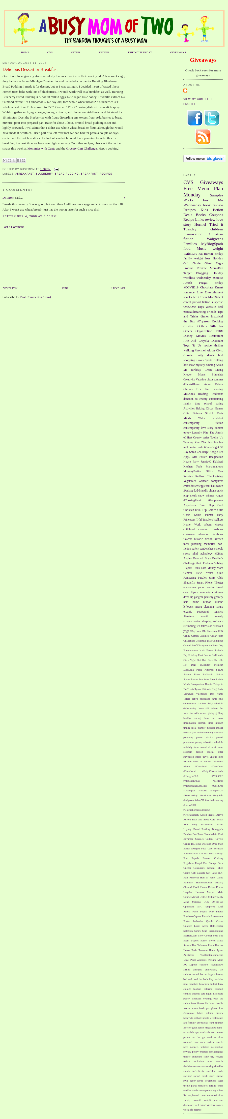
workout (218, 626)
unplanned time (196, 1095)
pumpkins (197, 1056)
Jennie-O (206, 461)
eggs (201, 486)
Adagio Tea (216, 452)
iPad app (188, 490)
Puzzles (202, 577)
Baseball (198, 558)
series (197, 621)
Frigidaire (188, 863)
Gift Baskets (198, 872)
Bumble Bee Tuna (193, 834)
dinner (204, 316)
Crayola (204, 340)
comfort (219, 989)
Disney (188, 336)
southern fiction (193, 751)
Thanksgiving (215, 476)
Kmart (219, 287)
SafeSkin (188, 931)
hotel (199, 1018)
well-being (200, 1105)
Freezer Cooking (212, 858)
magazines (210, 1027)
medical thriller (215, 727)
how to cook (213, 718)
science (187, 621)
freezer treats (190, 1008)
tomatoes (203, 1085)
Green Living (214, 370)
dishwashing (189, 708)
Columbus (217, 640)
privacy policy (191, 1051)
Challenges (189, 640)
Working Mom (215, 960)
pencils (219, 1042)
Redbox (199, 476)
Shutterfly (189, 582)
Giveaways (211, 182)
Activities (189, 408)
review (210, 219)
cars (185, 592)
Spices (219, 674)
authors (187, 974)
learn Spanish (216, 1022)
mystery (200, 365)
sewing (209, 1066)
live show (189, 365)
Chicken (188, 389)
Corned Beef (190, 645)
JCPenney (205, 664)
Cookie (188, 355)
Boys (208, 558)
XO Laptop (190, 964)
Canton (195, 635)
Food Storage (216, 853)
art (221, 969)
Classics (199, 839)
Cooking (217, 321)
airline (186, 969)
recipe (208, 345)
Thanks (208, 684)
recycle (219, 1056)
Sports (208, 360)
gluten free (217, 1008)
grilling (219, 713)
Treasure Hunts (207, 950)
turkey (187, 432)
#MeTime (218, 780)
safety (195, 548)
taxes (220, 1080)
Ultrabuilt (188, 693)
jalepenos (218, 1018)
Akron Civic (215, 350)
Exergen (195, 848)
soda (220, 1071)
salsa (202, 1066)
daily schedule (215, 703)
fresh (201, 1008)
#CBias (219, 553)
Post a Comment (13, 227)
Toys (201, 307)
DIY (198, 389)
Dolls (197, 568)
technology (206, 553)
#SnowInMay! (190, 795)
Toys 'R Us (192, 345)
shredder (218, 1066)
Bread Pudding (67, 173)
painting (187, 1042)
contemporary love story (198, 428)
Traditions (217, 394)
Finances (188, 853)
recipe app (197, 742)
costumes (217, 592)
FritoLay (192, 655)
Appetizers (189, 505)
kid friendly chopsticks (195, 1022)
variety (187, 1100)
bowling (210, 587)
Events (209, 650)
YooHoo (203, 964)
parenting (188, 737)
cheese (219, 524)
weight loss (202, 258)
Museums (189, 394)
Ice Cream (200, 297)
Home (64, 288)
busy (220, 984)
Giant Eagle (213, 263)
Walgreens (215, 239)
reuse (209, 1061)
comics (187, 993)
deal (220, 307)
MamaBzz (216, 268)
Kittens (203, 887)
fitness (200, 1003)
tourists (196, 1090)
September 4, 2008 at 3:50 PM (29, 216)
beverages (205, 698)
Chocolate (206, 287)
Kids (204, 210)
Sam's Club (216, 577)
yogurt (219, 495)
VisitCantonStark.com (211, 955)
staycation (188, 756)
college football (192, 989)
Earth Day (217, 645)
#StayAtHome (191, 384)
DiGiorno (196, 843)
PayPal (203, 911)
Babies (219, 384)
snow (201, 495)
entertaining (216, 399)
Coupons (216, 215)
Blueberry (44, 173)
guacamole (189, 1013)
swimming (189, 626)
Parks (195, 911)
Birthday (196, 370)
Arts (194, 457)
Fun (207, 389)
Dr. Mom (8, 197)
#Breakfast (24, 173)
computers (217, 481)
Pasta (199, 669)
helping (209, 1013)
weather (187, 761)
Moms (201, 374)
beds (205, 979)
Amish (187, 282)
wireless (210, 1105)
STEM (219, 669)
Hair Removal (191, 877)
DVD (198, 510)
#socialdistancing (194, 311)
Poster (186, 921)
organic (187, 611)
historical (217, 316)
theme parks (190, 1085)
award (196, 974)
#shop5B (199, 800)
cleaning (203, 529)
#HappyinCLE (191, 776)
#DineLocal (189, 771)
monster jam (189, 732)
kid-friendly (201, 490)
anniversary (211, 969)
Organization (204, 331)
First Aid (198, 853)
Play (205, 432)
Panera (186, 911)
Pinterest (208, 669)
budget (213, 984)
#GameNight (211, 447)
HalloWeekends (204, 882)
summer (218, 379)
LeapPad (187, 892)
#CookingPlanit (192, 500)
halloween (217, 486)
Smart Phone (205, 582)
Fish (206, 853)
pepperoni (203, 611)
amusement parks (193, 587)
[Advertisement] (27, 257)
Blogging (202, 273)
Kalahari (218, 461)
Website (211, 307)
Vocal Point (189, 960)
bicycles (213, 979)
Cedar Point (216, 635)
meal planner (198, 727)
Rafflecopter (216, 926)
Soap (215, 935)
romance (189, 292)
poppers (194, 1047)
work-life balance (192, 1109)
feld (220, 355)
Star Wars (204, 679)
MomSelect (215, 297)
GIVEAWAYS (178, 52)
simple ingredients (193, 1071)
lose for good (190, 1027)
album (208, 524)
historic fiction (203, 539)
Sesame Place (191, 674)
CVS (50, 52)
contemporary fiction (203, 423)
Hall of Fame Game (211, 877)
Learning (218, 389)
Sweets (187, 945)
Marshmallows (214, 466)
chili (221, 698)
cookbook (217, 529)
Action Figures (208, 814)
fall (207, 708)
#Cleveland (200, 766)
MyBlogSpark (212, 244)
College (209, 839)
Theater (218, 582)
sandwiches (206, 548)
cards (214, 698)
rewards (219, 1061)
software (218, 621)
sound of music (208, 747)
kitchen (219, 539)
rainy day (208, 1056)
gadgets (198, 597)
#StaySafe (218, 795)
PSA (199, 906)
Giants (186, 872)
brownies (204, 984)
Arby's (219, 814)
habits (200, 1013)
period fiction (201, 302)
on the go (198, 1037)
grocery (218, 597)
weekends (218, 761)
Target (187, 273)
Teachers (207, 519)
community (204, 592)
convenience (189, 703)
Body (195, 824)
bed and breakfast (192, 979)
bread (220, 587)
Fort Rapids (191, 858)
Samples (216, 195)
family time (191, 403)
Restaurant (216, 336)
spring (219, 403)
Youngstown (216, 964)
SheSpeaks (208, 674)
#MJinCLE (217, 776)
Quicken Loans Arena (195, 926)
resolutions (198, 1061)
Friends (211, 311)
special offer (215, 751)
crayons (196, 993)
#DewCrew (217, 766)
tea (198, 626)
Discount (217, 340)
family (187, 258)
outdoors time (215, 1037)
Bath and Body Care (203, 819)
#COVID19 (191, 287)
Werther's (201, 960)
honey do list (190, 1018)
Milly (220, 897)
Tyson (198, 689)
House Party (191, 461)
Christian (188, 510)
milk (186, 447)
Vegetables (189, 481)
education (203, 534)
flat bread (210, 1003)
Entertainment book (194, 650)
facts (193, 1003)
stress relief (190, 553)
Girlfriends (217, 655)
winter (186, 766)
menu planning (205, 606)
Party (220, 515)
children (216, 229)
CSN (220, 631)
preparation (217, 1047)
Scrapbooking (216, 931)
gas (207, 1008)
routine (196, 1066)
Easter (186, 848)
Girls (220, 510)
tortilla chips (216, 1085)
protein (187, 742)
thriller (218, 345)
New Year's (204, 573)
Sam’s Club (200, 931)
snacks (187, 297)
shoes (196, 747)
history (219, 1013)
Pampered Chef (214, 906)
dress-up (188, 597)
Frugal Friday (211, 282)
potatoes (204, 1047)
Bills (185, 824)
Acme (207, 384)
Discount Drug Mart (212, 843)
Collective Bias (203, 640)
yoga (186, 631)
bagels (211, 974)
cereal (187, 302)
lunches (218, 442)
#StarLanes (205, 795)
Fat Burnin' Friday (211, 253)
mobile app (193, 1032)
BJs (204, 631)
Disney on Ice (204, 645)
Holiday (218, 273)
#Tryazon (203, 321)
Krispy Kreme (215, 887)
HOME (25, 52)
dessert (195, 486)
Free (188, 188)
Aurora (187, 819)
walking (188, 350)
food (187, 248)
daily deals (205, 355)
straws (219, 1076)
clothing (218, 360)
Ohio (220, 573)
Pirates (219, 911)
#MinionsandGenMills (195, 785)
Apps (186, 457)
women (219, 1105)
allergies (197, 969)
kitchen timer (205, 722)
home (196, 602)
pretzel (219, 737)
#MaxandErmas (191, 780)
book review (213, 205)
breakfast (89, 173)
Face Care (206, 848)
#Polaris (203, 790)
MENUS (76, 52)
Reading (203, 394)
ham (185, 602)
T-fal (199, 519)
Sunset (203, 940)
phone (212, 490)
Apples (187, 558)
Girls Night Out (192, 660)
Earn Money (208, 568)
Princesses (189, 519)
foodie (219, 1003)
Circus (210, 408)
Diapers (187, 568)
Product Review (194, 268)
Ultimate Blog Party (212, 689)
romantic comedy (211, 616)
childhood (189, 529)
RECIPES (103, 52)
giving (211, 713)
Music (201, 248)
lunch (201, 1027)
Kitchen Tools (192, 466)
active (195, 698)
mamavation (192, 234)
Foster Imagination (211, 457)
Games (219, 408)
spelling (187, 1076)
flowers (187, 539)
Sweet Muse (216, 940)
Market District (199, 897)
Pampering (189, 577)
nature (219, 606)
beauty (219, 974)
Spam (186, 940)
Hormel (200, 224)
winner (210, 495)
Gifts (186, 413)
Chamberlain (210, 834)
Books (201, 215)
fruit (207, 486)
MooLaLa (188, 669)
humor (207, 602)
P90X (219, 331)
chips (193, 592)
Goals (186, 515)
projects (204, 1051)
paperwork (199, 1042)
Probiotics (198, 921)
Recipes (105, 173)
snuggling (211, 1071)
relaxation (208, 742)
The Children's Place (203, 945)
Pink (211, 911)
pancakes (218, 732)
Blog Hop (207, 505)
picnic (199, 737)
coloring (208, 989)
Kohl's (197, 515)
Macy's (211, 892)
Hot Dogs (189, 664)
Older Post (118, 288)
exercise (217, 278)
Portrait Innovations (212, 916)
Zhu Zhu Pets (203, 442)
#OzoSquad (189, 790)
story (212, 1076)
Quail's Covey (214, 921)
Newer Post (9, 288)
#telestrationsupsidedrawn (196, 809)
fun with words (198, 713)
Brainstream (207, 824)
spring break (201, 1076)
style (185, 1080)
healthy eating (192, 718)
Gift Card (211, 872)
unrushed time (215, 1095)
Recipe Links (193, 219)
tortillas (187, 1090)
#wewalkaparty (191, 814)
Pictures (197, 413)
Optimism (188, 906)
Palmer (209, 515)
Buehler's (217, 558)
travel (205, 756)
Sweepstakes (197, 684)
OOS (206, 902)
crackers (202, 703)
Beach (220, 819)
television (206, 626)
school (208, 403)
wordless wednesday (197, 278)
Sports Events (190, 679)
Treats (190, 689)
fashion (214, 708)
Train (194, 950)
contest (219, 428)
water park (196, 447)
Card (220, 505)
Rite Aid (189, 340)
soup (220, 747)
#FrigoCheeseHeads (212, 771)
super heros (196, 1080)
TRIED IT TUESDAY (140, 52)
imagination (189, 722)
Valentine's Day (205, 693)
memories (209, 544)
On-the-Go (217, 902)
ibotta (206, 1018)
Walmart (203, 481)
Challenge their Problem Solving (203, 563)
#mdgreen (188, 800)
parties (210, 1042)
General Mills (215, 868)
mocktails (205, 1032)
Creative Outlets (195, 326)
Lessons (200, 892)
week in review (202, 761)
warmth (197, 1100)
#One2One (217, 785)
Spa (221, 935)
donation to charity (195, 399)
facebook (217, 534)
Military (212, 897)
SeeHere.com (190, 935)
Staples (195, 940)
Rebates (188, 476)
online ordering (205, 732)
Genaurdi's (199, 868)
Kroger (187, 374)
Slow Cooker (205, 935)
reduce (186, 1061)
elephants (196, 998)
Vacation (201, 379)
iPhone (219, 602)
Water (201, 418)
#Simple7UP (216, 790)
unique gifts (216, 756)
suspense (217, 302)
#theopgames (215, 500)
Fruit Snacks (204, 655)
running (210, 365)
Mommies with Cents (41, 148)
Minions (196, 902)
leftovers (188, 606)
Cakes (200, 360)
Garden (212, 510)
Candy (186, 635)
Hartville (218, 660)
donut (201, 708)
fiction (218, 210)
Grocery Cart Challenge (81, 148)
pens (185, 1047)
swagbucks (210, 1080)
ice (211, 1018)
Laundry (197, 432)
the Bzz (189, 321)
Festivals (218, 848)
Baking (200, 408)
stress (198, 756)
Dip (204, 510)
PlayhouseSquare (192, 916)
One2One (189, 307)
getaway (208, 597)
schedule (218, 742)
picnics (209, 737)
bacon (203, 974)
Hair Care (207, 660)
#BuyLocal (195, 631)
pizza (210, 379)
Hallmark (188, 882)
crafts (186, 486)
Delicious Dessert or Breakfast (30, 69)
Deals (187, 215)
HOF (220, 872)
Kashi (196, 887)
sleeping (206, 621)
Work (197, 524)
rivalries (187, 1066)
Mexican (218, 664)
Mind (186, 902)
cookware (189, 534)
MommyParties (192, 471)
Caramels (204, 635)
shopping (189, 360)
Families (190, 244)
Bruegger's (217, 829)
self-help (187, 747)
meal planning (192, 544)
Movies (201, 336)
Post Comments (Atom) (35, 297)
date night (206, 993)
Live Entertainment (210, 292)
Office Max (214, 471)
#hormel (200, 350)
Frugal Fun (201, 863)
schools (218, 548)
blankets (194, 984)
